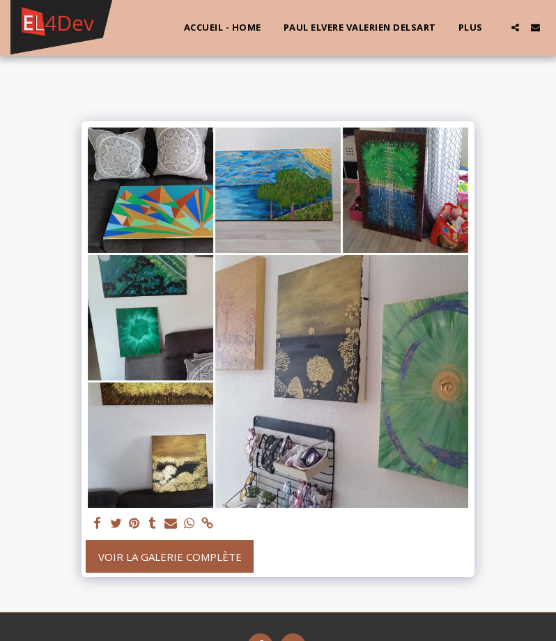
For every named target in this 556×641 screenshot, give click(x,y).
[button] (515, 27)
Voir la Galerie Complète (170, 557)
